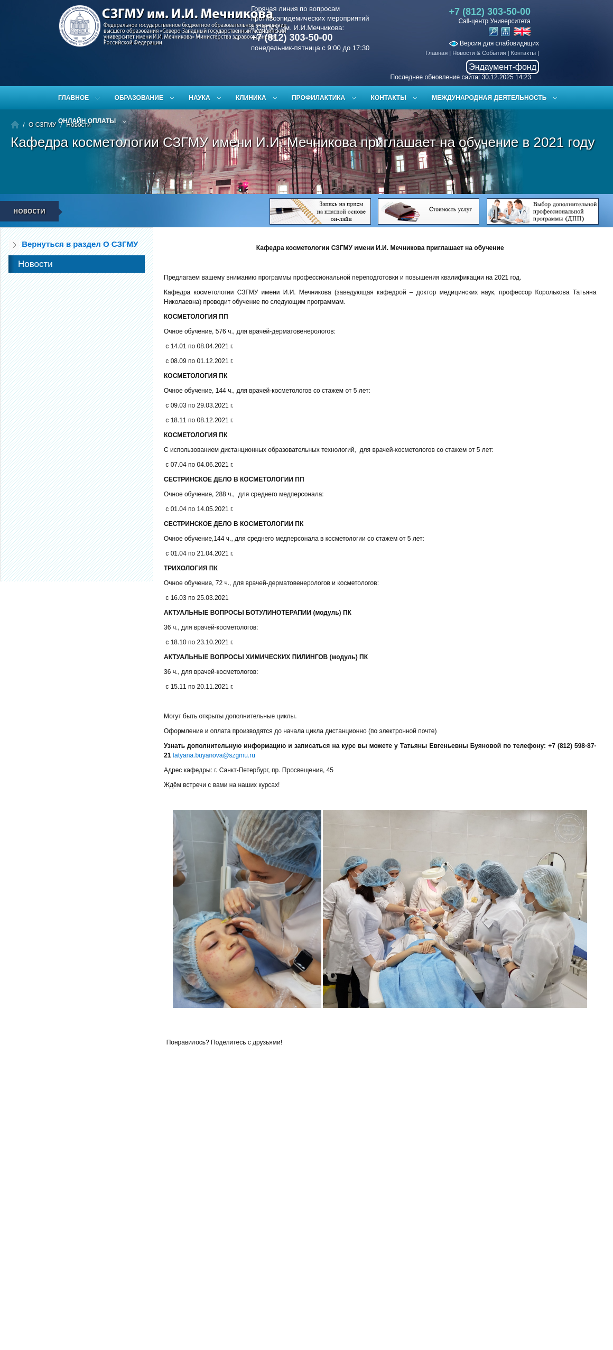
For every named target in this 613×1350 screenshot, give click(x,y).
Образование (139, 97)
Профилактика (318, 97)
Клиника (251, 97)
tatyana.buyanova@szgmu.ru (214, 755)
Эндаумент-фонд (502, 66)
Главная (436, 53)
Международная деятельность (489, 97)
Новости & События (479, 53)
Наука (199, 97)
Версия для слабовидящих (494, 43)
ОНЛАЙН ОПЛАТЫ (87, 121)
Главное (73, 97)
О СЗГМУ (42, 124)
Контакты (523, 53)
